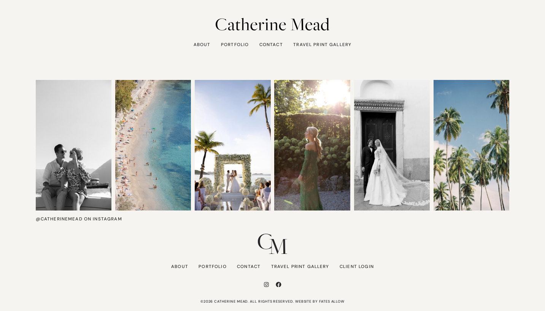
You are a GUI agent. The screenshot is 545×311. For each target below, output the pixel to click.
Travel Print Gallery (322, 45)
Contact (271, 45)
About (202, 45)
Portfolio (235, 45)
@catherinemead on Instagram (79, 219)
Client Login (357, 267)
